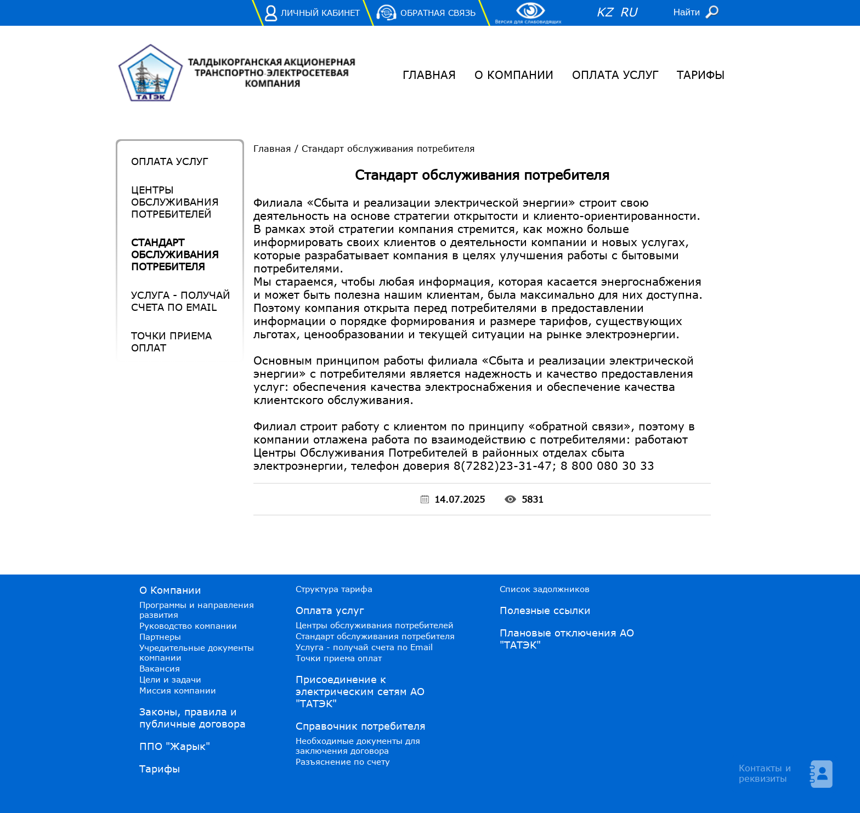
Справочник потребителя (361, 726)
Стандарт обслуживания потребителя (175, 254)
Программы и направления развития (196, 609)
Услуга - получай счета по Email (180, 301)
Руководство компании (188, 625)
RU (628, 11)
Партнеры (160, 636)
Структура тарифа (334, 589)
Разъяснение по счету (343, 761)
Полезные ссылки (545, 610)
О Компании (513, 74)
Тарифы (701, 74)
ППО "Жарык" (174, 746)
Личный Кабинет (320, 13)
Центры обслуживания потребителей (175, 202)
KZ (604, 11)
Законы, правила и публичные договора (192, 718)
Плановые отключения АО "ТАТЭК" (567, 639)
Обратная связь (438, 13)
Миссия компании (177, 690)
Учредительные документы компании (196, 652)
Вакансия (159, 668)
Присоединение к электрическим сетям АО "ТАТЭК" (360, 691)
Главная (429, 74)
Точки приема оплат (171, 341)
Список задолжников (545, 589)
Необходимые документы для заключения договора (358, 745)
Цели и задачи (170, 679)
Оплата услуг (615, 74)
